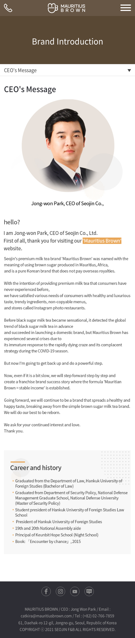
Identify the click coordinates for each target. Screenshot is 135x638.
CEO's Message (20, 70)
